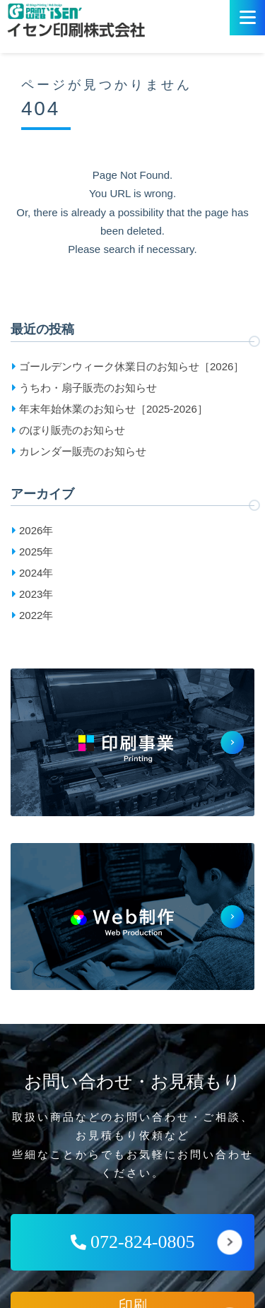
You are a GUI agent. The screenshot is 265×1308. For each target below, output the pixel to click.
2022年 (36, 615)
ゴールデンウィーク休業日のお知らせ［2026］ (131, 366)
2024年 (36, 573)
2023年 (36, 594)
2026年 (36, 530)
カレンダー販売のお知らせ (82, 451)
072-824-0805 (133, 1242)
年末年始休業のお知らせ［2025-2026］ (113, 409)
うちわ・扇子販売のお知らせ (88, 388)
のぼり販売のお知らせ (72, 430)
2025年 (36, 552)
